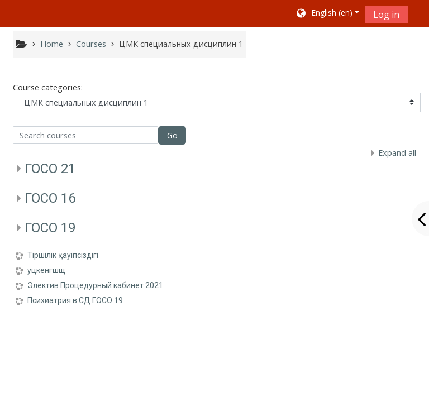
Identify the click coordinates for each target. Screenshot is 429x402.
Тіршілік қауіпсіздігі (62, 255)
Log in (386, 14)
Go (172, 135)
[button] (327, 14)
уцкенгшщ (46, 270)
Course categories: (48, 87)
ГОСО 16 (50, 198)
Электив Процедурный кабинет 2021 (95, 285)
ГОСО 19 (50, 228)
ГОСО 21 (50, 168)
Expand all (397, 152)
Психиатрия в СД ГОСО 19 (75, 300)
